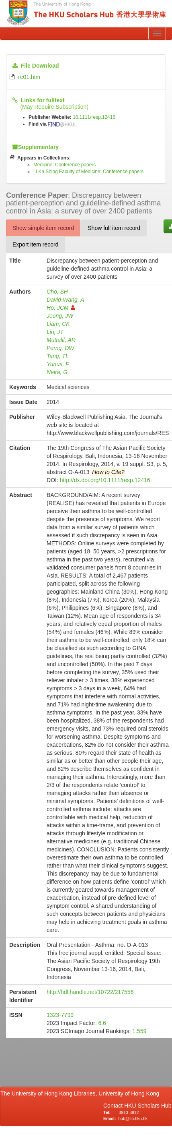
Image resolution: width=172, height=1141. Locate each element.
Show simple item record (43, 228)
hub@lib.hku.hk (132, 1118)
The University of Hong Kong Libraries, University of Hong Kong (81, 1093)
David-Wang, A (65, 299)
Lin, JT (55, 332)
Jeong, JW (60, 316)
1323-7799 (60, 1015)
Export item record (35, 244)
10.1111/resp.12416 (94, 117)
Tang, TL (58, 356)
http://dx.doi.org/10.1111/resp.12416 (105, 480)
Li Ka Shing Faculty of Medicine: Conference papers (88, 171)
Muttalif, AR (61, 340)
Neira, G (57, 372)
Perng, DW (60, 348)
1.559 (139, 1031)
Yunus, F (58, 364)
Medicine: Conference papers (64, 165)
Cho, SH (57, 291)
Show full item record (114, 228)
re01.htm (29, 77)
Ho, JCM (61, 307)
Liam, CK (58, 324)
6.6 (102, 1023)
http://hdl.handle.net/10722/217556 (90, 992)
